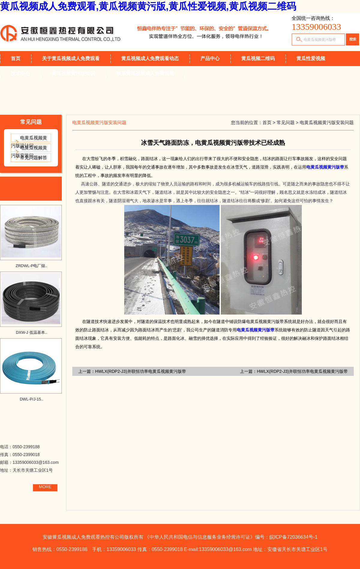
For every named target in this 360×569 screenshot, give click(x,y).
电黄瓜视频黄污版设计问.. (29, 141)
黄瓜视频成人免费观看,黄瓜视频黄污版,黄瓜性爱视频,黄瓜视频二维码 (148, 6)
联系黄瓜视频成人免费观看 (145, 73)
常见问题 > (288, 122)
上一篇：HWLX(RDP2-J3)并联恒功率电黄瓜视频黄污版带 (294, 371)
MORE (45, 486)
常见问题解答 (33, 157)
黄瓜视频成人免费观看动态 (150, 58)
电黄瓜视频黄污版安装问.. (29, 151)
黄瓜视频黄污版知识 (73, 73)
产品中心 (210, 58)
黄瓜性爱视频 (310, 58)
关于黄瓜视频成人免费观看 (71, 58)
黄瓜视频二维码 (258, 58)
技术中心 (20, 73)
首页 (15, 58)
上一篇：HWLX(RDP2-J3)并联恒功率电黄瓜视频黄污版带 (132, 371)
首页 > (269, 122)
